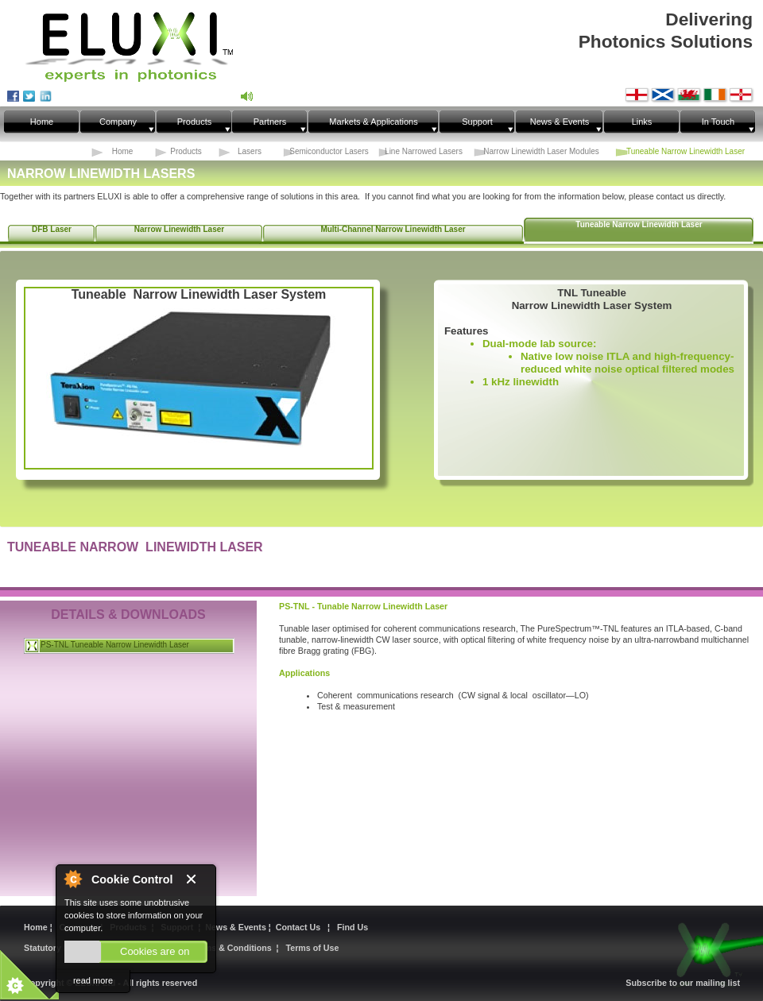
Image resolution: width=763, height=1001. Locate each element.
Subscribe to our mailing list (683, 982)
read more (93, 980)
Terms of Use (312, 948)
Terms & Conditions (232, 948)
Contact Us (300, 927)
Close (197, 880)
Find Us (352, 927)
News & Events (237, 927)
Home (37, 927)
